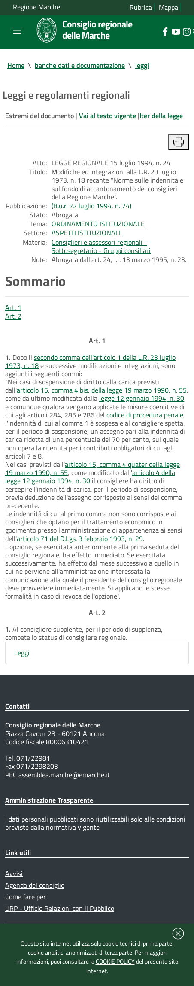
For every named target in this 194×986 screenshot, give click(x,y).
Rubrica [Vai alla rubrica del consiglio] (141, 7)
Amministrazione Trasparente (49, 800)
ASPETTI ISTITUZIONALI (86, 233)
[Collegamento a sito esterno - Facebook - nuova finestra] (165, 31)
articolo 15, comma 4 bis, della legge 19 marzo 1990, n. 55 (102, 390)
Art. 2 (13, 316)
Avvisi (14, 873)
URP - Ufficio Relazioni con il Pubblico (59, 908)
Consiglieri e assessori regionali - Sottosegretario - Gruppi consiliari (101, 246)
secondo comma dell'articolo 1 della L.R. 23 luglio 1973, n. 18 (90, 361)
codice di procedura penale (144, 415)
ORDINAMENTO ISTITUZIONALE (98, 224)
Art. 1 (13, 307)
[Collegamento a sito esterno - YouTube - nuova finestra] (175, 31)
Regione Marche (36, 7)
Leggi (22, 653)
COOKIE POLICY (115, 961)
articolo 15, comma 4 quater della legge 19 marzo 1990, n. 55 (92, 468)
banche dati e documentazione (80, 65)
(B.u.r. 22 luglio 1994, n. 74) (91, 206)
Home (15, 65)
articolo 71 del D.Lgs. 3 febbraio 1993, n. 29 (80, 538)
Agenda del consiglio (34, 885)
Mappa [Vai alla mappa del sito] (168, 7)
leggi (142, 65)
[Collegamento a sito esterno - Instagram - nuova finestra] (186, 31)
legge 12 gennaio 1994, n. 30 (141, 398)
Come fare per (25, 897)
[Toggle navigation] (17, 31)
